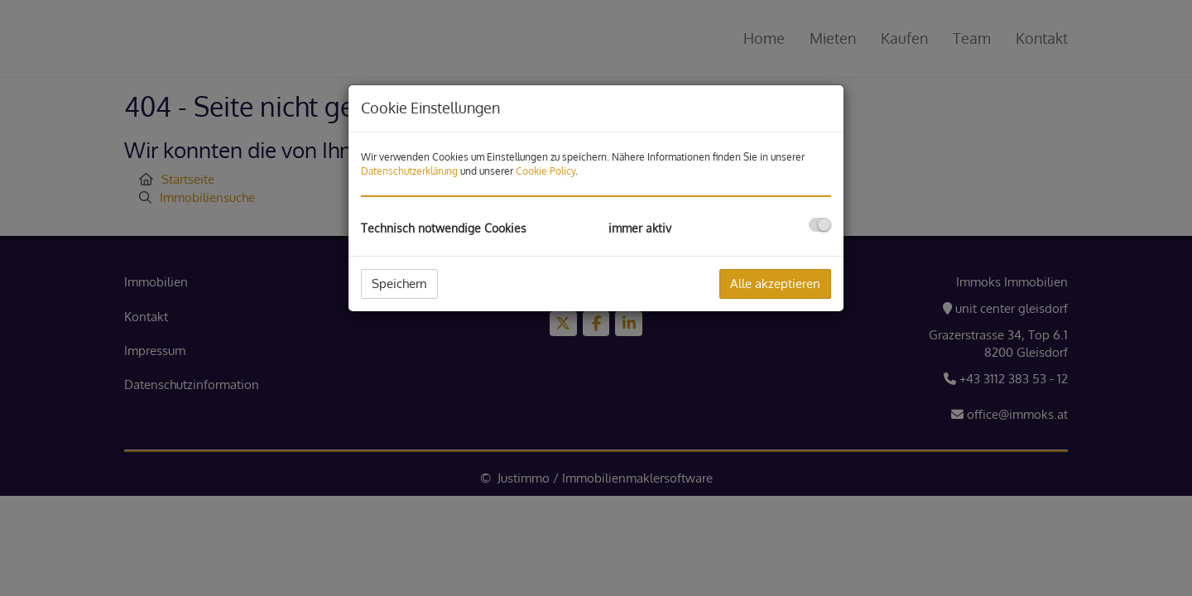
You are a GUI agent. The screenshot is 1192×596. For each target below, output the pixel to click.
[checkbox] (820, 225)
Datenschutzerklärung (409, 171)
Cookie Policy (545, 171)
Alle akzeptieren (775, 283)
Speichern (399, 283)
